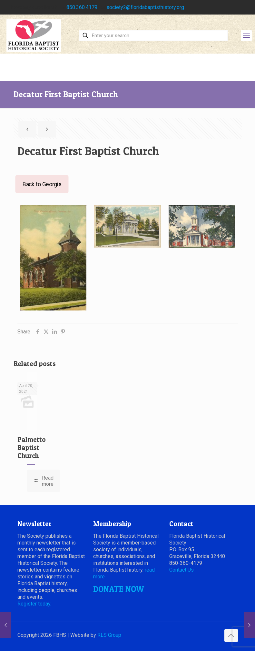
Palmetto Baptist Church (31, 447)
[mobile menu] (246, 35)
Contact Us (181, 570)
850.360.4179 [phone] (81, 7)
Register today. (34, 604)
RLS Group (109, 635)
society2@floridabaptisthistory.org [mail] (145, 7)
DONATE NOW (118, 589)
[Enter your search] (153, 35)
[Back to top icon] (231, 635)
